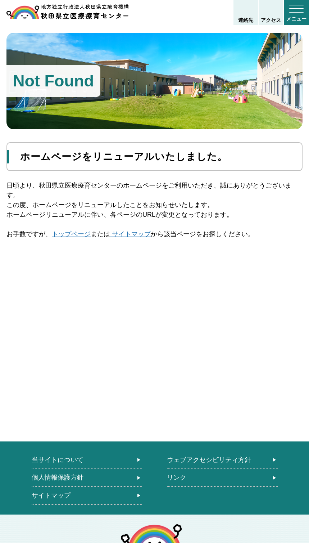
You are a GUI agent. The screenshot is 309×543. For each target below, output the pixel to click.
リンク (176, 477)
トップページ (71, 234)
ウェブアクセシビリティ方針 (209, 459)
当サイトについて (57, 459)
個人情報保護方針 (57, 477)
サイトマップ (130, 234)
